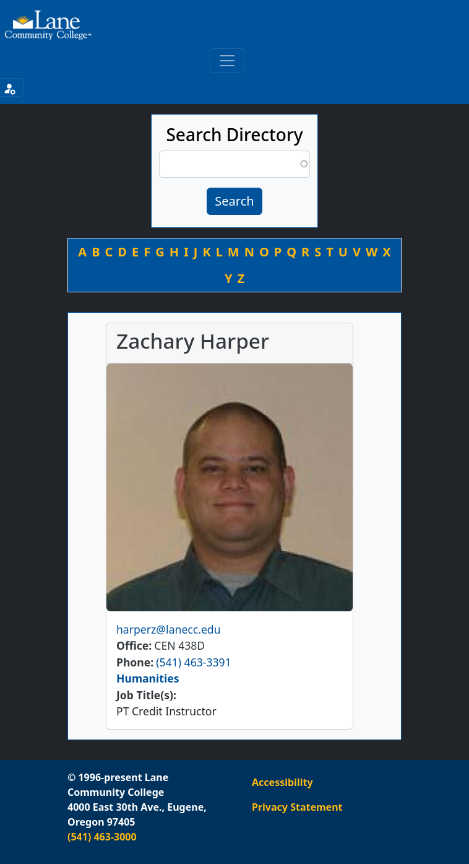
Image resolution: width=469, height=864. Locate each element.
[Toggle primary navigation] (227, 60)
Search (234, 201)
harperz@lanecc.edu (168, 629)
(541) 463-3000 (102, 837)
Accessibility (282, 782)
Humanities (147, 678)
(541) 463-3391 (193, 662)
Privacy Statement (297, 807)
